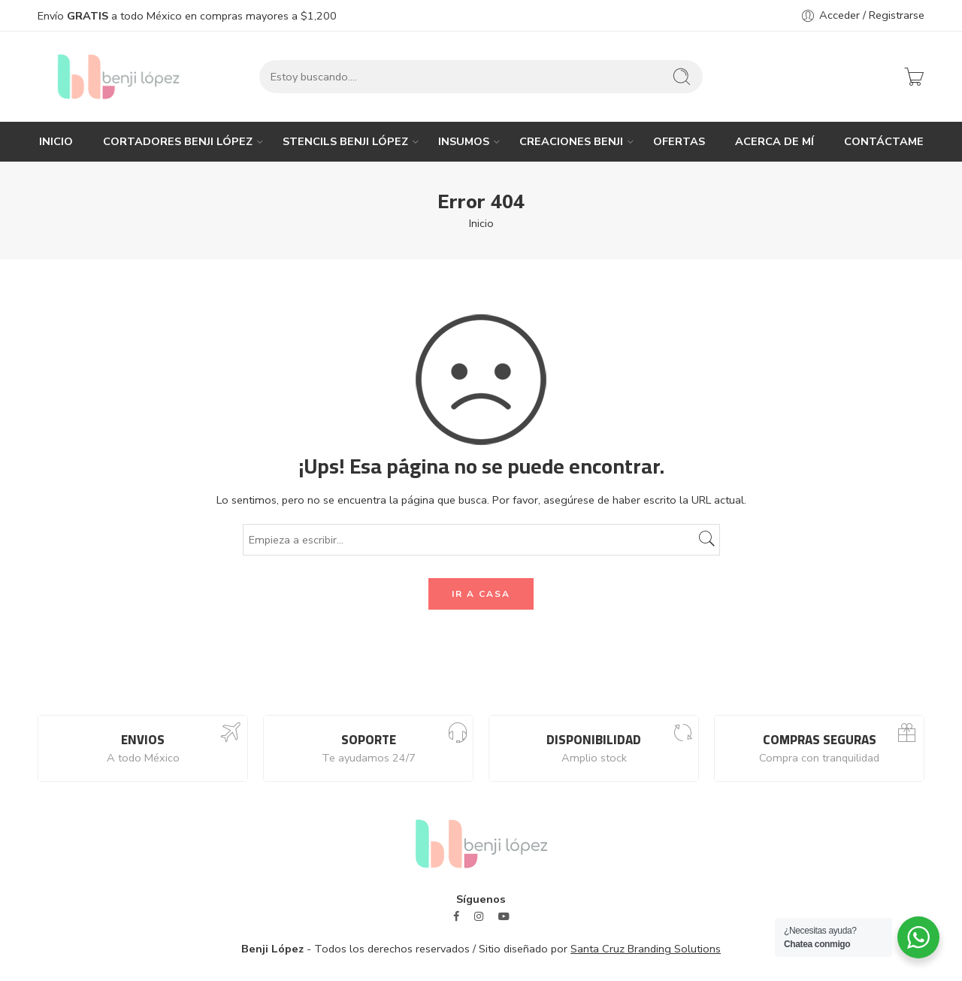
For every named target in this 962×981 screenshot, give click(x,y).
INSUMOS (463, 141)
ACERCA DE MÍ (774, 141)
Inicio (481, 223)
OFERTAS (679, 141)
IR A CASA (481, 594)
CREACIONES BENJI (571, 141)
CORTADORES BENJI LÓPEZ (178, 141)
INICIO (56, 141)
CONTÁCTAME (884, 141)
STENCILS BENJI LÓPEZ (345, 141)
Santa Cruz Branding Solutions (645, 948)
